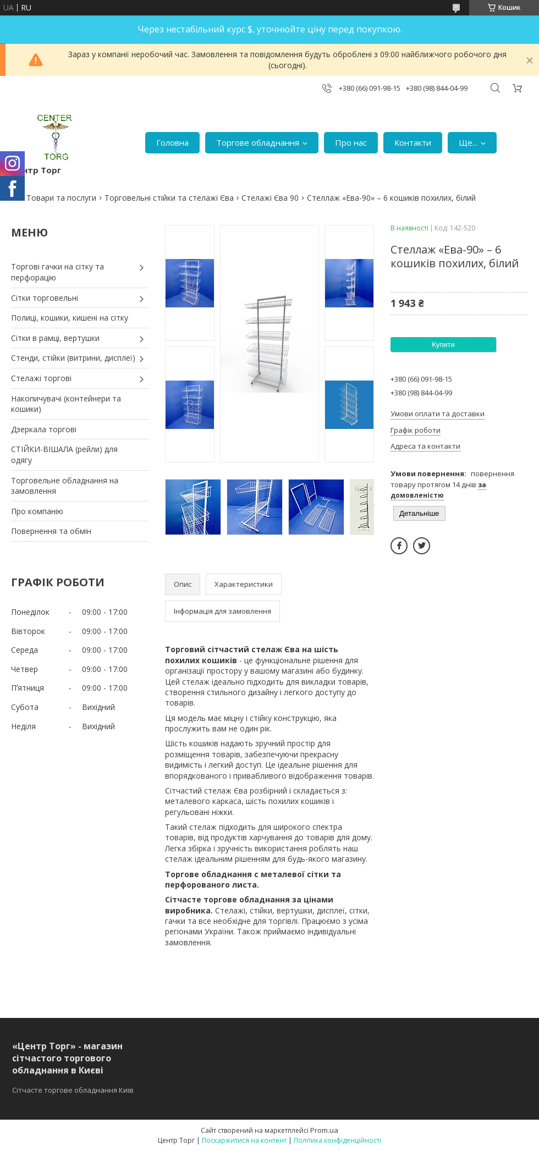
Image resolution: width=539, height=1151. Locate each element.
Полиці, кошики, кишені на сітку (69, 317)
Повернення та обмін (51, 531)
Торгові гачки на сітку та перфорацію (57, 272)
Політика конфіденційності (337, 1140)
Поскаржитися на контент (244, 1140)
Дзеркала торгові (43, 429)
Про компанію (37, 511)
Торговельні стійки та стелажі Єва (169, 197)
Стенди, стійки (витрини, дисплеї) (73, 358)
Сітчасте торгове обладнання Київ (73, 1090)
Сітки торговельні (44, 298)
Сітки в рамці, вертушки (55, 338)
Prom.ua (324, 1130)
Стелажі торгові (41, 378)
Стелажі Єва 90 (270, 197)
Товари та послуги (61, 197)
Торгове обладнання (257, 142)
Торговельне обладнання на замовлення (64, 486)
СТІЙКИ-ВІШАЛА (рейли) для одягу (64, 454)
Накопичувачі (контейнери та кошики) (66, 404)
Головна (172, 142)
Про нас (351, 142)
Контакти (412, 142)
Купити (443, 344)
